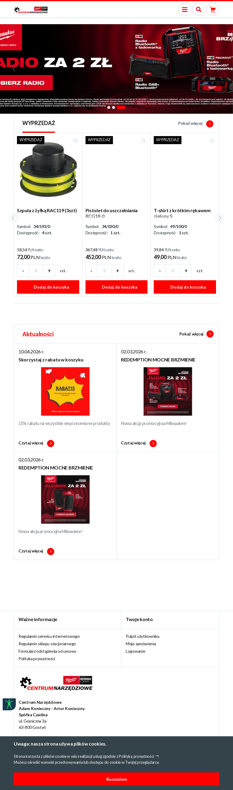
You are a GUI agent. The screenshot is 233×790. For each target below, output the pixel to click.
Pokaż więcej (195, 123)
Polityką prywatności (136, 756)
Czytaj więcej (36, 443)
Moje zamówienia (141, 643)
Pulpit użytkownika (142, 636)
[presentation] (15, 69)
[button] (108, 107)
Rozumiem (116, 779)
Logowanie (135, 651)
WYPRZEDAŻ (38, 123)
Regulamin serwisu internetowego (49, 636)
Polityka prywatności (36, 658)
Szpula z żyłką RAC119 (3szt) (47, 210)
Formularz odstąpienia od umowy (47, 651)
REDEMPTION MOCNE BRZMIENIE (158, 359)
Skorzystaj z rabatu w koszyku (50, 359)
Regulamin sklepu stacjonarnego (47, 643)
